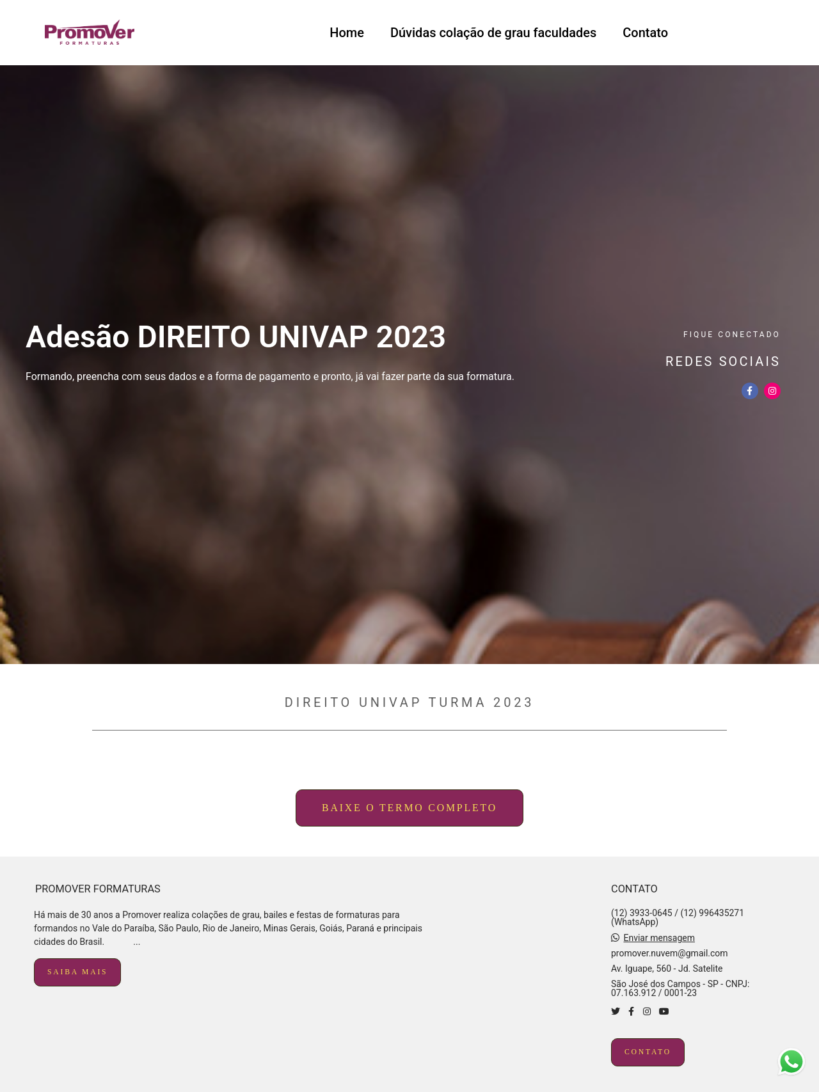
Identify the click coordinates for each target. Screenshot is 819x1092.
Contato (645, 32)
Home (347, 32)
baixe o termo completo (409, 807)
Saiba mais (77, 972)
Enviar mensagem (659, 937)
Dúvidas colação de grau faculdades (493, 32)
